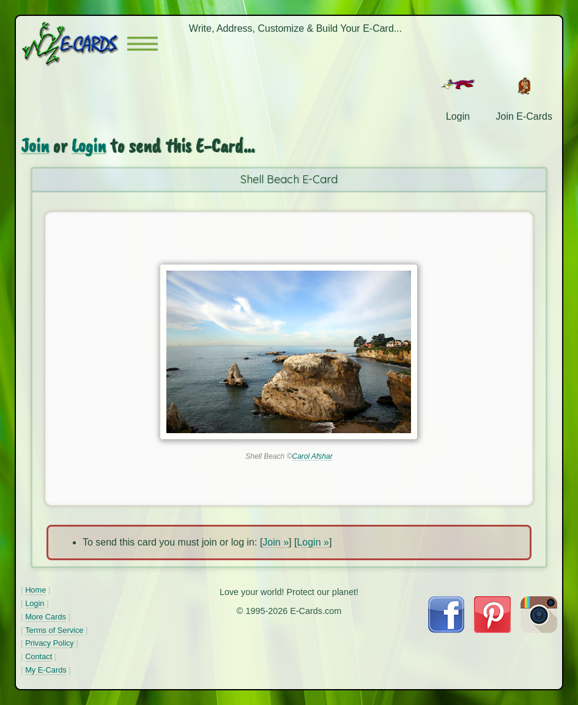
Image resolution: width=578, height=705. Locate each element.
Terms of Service (54, 630)
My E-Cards (46, 669)
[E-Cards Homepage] (74, 44)
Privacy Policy (49, 643)
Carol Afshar (312, 456)
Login (89, 145)
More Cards (45, 616)
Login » (313, 542)
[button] (142, 44)
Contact (38, 656)
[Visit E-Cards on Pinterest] (492, 629)
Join (35, 145)
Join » (275, 542)
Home (35, 589)
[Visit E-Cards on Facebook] (446, 629)
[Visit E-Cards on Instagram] (539, 629)
